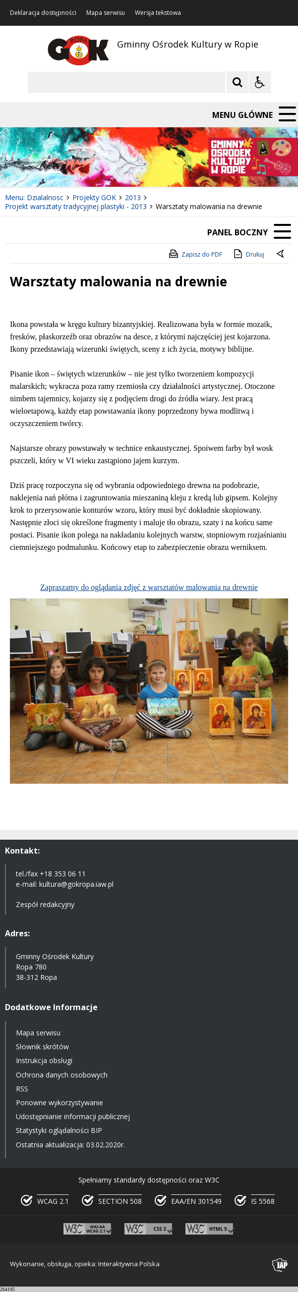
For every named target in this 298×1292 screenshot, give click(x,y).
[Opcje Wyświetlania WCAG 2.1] (260, 82)
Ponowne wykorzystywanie (59, 1102)
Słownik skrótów (42, 1046)
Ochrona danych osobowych (62, 1074)
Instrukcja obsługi (44, 1060)
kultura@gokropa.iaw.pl (76, 884)
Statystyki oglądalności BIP (59, 1130)
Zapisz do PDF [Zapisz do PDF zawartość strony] (195, 253)
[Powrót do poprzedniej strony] (281, 255)
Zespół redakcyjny (45, 904)
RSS (22, 1088)
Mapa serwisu (105, 13)
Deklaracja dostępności (43, 13)
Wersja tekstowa (158, 13)
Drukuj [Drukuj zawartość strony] (248, 253)
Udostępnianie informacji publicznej (73, 1116)
